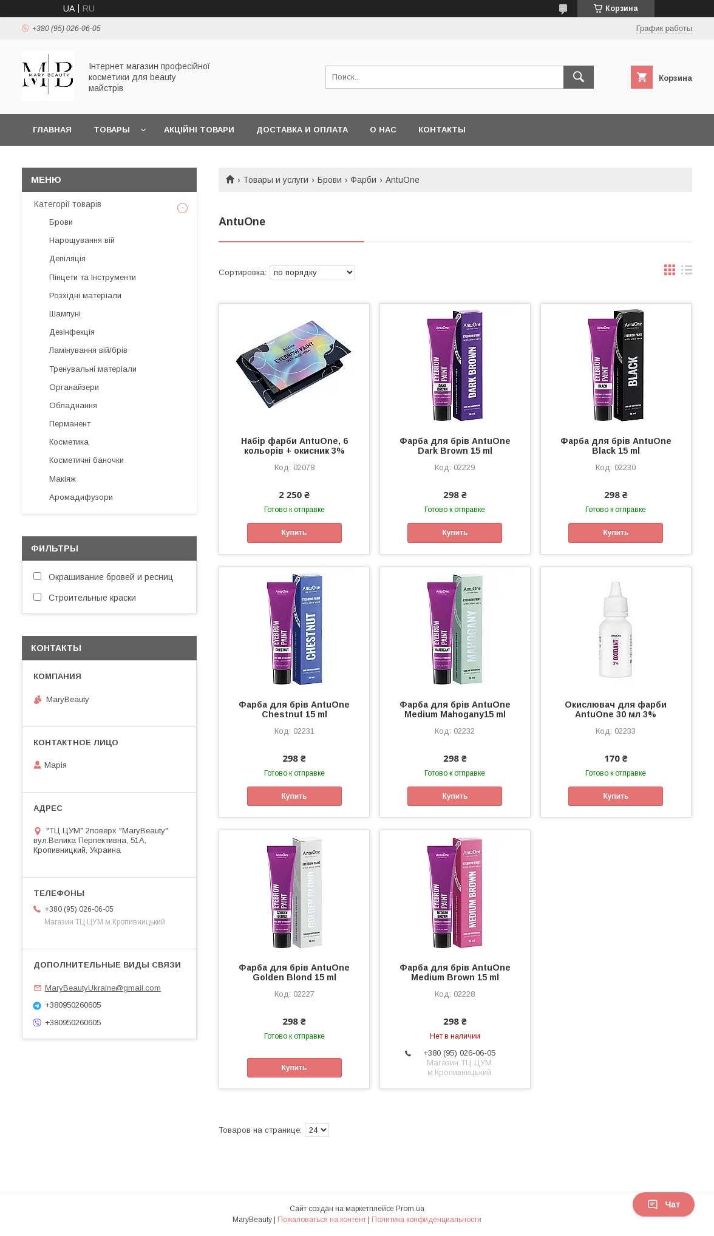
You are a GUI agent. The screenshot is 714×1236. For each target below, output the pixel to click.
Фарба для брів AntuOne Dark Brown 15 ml (455, 446)
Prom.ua (410, 1208)
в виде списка (686, 272)
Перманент (69, 423)
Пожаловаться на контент (321, 1219)
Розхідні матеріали (85, 295)
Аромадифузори (81, 497)
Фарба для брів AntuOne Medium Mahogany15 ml (455, 709)
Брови (330, 180)
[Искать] (578, 77)
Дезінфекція (72, 331)
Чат (663, 1204)
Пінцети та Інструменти (92, 277)
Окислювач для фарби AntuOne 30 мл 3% (616, 709)
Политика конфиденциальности (426, 1219)
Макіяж (62, 478)
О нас (383, 129)
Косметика (69, 441)
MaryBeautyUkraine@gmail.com (103, 987)
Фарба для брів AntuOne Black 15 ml (616, 446)
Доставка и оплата (302, 129)
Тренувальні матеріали (93, 369)
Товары (111, 129)
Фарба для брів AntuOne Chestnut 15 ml (294, 709)
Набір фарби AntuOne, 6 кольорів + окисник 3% (294, 446)
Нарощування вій (82, 240)
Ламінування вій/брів (88, 350)
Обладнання (73, 405)
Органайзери (74, 387)
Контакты (442, 129)
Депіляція (67, 258)
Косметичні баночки (86, 460)
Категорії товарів (67, 204)
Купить (294, 532)
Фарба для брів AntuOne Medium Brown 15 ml (455, 972)
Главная (52, 129)
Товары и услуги (275, 180)
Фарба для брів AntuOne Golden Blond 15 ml (294, 972)
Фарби (363, 180)
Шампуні (65, 313)
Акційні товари (199, 129)
